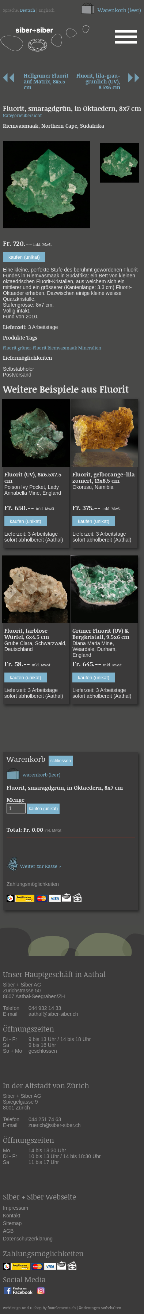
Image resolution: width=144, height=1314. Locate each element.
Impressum (15, 1208)
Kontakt (11, 1215)
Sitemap (12, 1223)
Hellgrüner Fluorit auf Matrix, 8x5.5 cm (46, 82)
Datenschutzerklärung (28, 1239)
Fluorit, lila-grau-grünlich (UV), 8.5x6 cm (98, 82)
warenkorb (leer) (33, 773)
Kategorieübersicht (22, 115)
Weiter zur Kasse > (34, 863)
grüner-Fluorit (32, 348)
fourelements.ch (62, 1308)
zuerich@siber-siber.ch (55, 1125)
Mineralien (89, 348)
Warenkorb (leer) (119, 10)
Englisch (46, 10)
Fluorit (9, 348)
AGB (8, 1231)
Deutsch (27, 10)
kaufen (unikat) (24, 257)
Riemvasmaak (62, 348)
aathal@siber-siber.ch (53, 1014)
